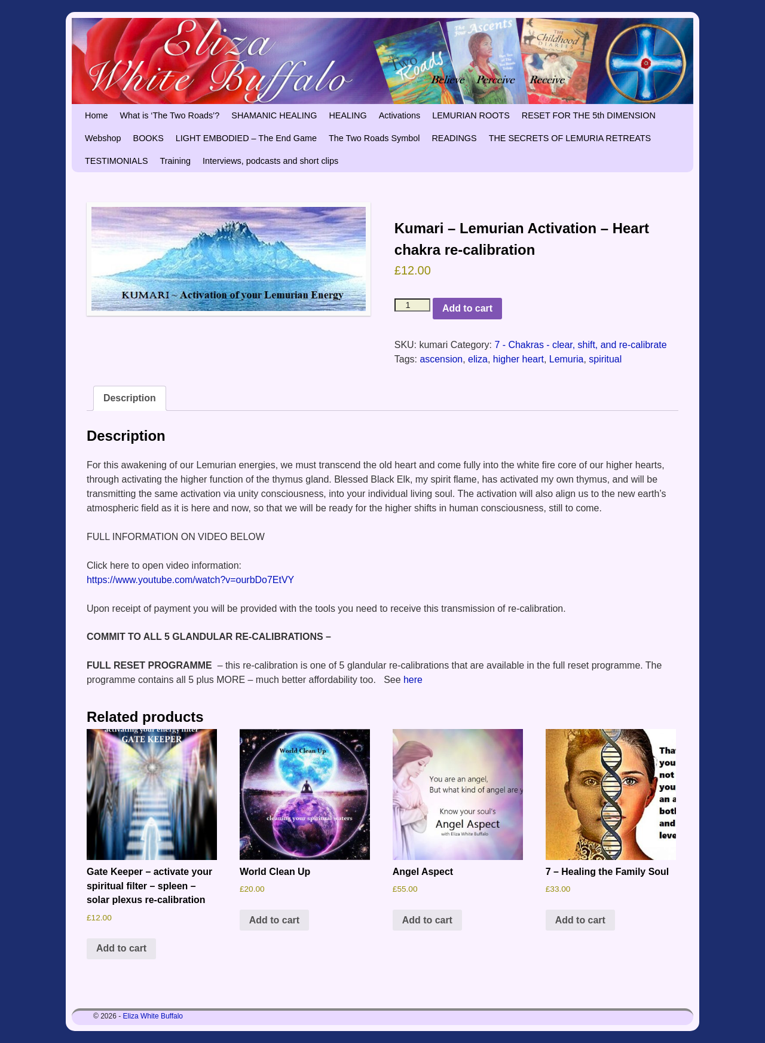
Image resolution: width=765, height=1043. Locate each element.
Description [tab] (129, 398)
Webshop (103, 138)
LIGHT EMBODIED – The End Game (246, 138)
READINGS (454, 138)
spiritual (605, 359)
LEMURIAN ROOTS (471, 115)
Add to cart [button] (121, 948)
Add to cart (467, 308)
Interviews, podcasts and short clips (270, 161)
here (413, 680)
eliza (478, 359)
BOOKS (148, 138)
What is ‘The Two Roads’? (169, 115)
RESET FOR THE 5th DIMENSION (589, 115)
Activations (400, 115)
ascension (441, 359)
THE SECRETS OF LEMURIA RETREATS (570, 138)
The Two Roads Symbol (374, 138)
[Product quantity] (412, 305)
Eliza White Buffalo (153, 1016)
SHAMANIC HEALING (274, 115)
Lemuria (566, 359)
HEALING (347, 115)
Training (175, 161)
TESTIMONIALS (116, 161)
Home (96, 115)
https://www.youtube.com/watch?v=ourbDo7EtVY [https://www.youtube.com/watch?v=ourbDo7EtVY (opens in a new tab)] (190, 580)
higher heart (518, 359)
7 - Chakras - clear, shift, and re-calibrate (580, 345)
